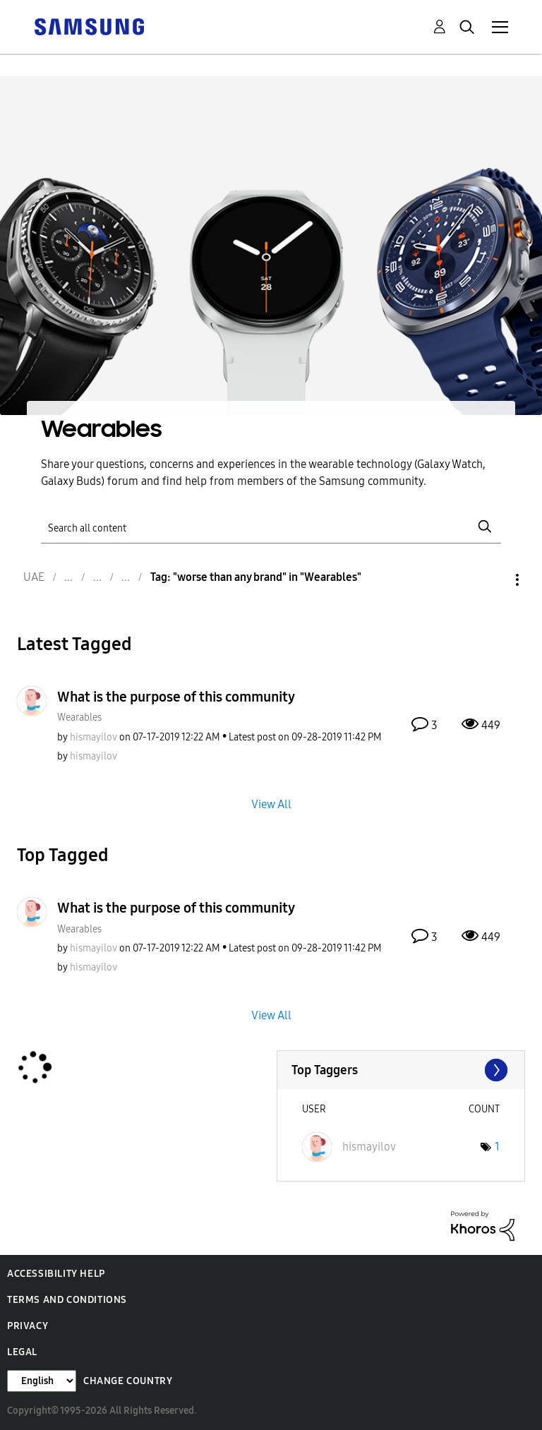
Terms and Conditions (67, 1300)
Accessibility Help (56, 1274)
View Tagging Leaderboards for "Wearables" (401, 1070)
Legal (22, 1352)
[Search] (270, 526)
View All (271, 804)
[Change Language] (41, 1381)
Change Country (127, 1381)
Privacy (27, 1326)
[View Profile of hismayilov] (93, 737)
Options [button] (493, 580)
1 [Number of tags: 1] (497, 1146)
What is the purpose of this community (176, 696)
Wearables (79, 717)
